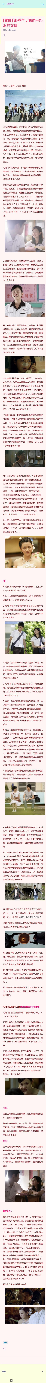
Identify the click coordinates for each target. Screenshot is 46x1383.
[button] (4, 35)
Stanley (10, 4)
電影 (5, 1343)
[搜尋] (42, 4)
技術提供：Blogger (23, 1380)
